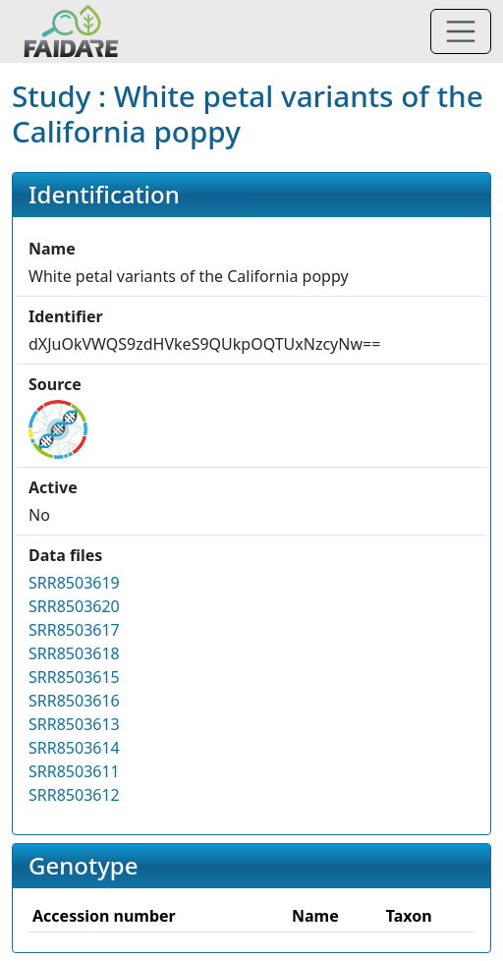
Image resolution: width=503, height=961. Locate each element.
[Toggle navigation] (460, 31)
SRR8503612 (74, 795)
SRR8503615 (74, 677)
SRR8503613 (74, 724)
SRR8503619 (74, 583)
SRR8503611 (74, 771)
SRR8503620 (74, 606)
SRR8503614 (74, 748)
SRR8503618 (74, 653)
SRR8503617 (74, 630)
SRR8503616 (74, 700)
